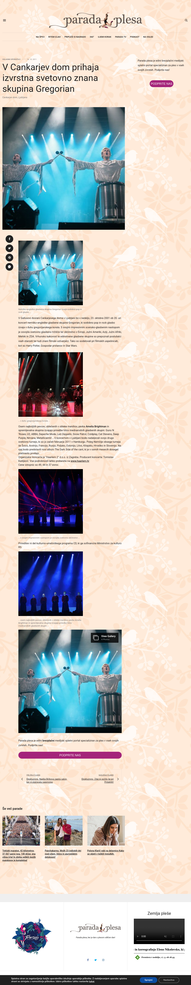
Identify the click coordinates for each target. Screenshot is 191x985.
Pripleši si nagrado (75, 37)
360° (92, 37)
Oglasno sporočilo (11, 59)
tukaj (91, 981)
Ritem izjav (54, 37)
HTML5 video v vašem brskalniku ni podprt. (159, 931)
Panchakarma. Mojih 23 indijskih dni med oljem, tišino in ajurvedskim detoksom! (63, 853)
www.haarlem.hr (80, 461)
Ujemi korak (104, 37)
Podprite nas (70, 755)
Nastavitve (168, 979)
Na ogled (148, 37)
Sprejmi (149, 979)
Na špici (40, 37)
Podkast (134, 37)
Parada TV (120, 37)
